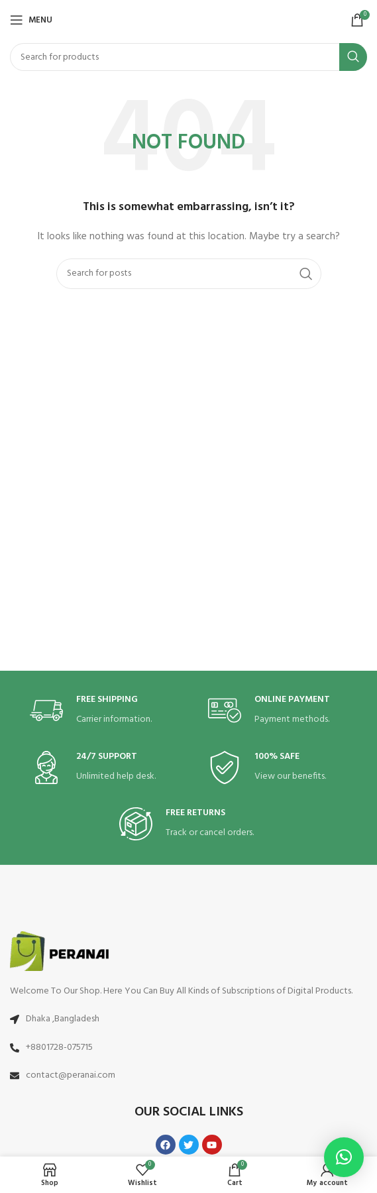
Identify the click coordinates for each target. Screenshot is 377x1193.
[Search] (188, 57)
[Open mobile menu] (31, 20)
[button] (344, 1157)
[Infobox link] (99, 711)
